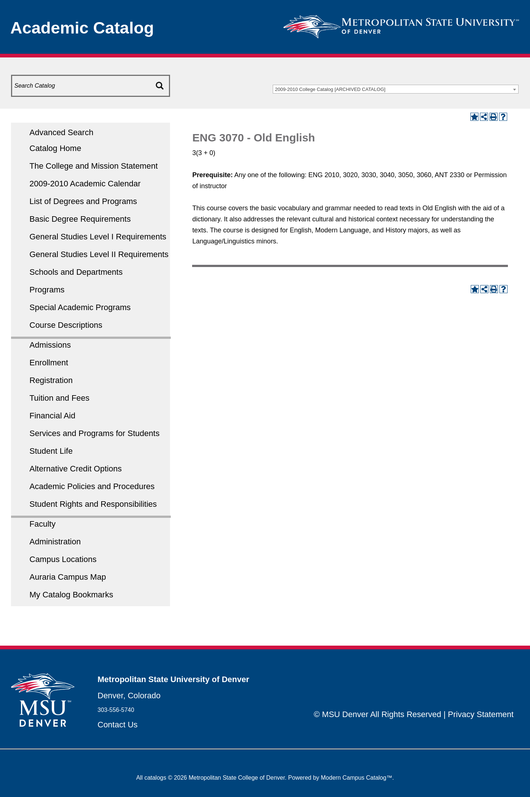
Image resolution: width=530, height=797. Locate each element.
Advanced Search (61, 132)
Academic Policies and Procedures (92, 486)
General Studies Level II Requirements (99, 254)
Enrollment (48, 362)
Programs (46, 289)
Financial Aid (52, 415)
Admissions (50, 345)
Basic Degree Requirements (80, 219)
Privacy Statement (481, 714)
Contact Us (118, 724)
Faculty (42, 524)
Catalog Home (55, 148)
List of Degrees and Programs (83, 201)
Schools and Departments (76, 272)
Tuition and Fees (59, 398)
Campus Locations (62, 559)
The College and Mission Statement (93, 166)
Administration (55, 541)
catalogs (155, 778)
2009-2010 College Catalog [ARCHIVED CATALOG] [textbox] (330, 89)
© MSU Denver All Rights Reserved (377, 714)
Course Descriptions (65, 325)
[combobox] (396, 89)
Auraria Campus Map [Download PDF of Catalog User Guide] (67, 577)
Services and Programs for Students (94, 433)
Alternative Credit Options (75, 468)
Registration (51, 380)
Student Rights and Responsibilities (93, 504)
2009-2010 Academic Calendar (85, 183)
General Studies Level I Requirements (97, 236)
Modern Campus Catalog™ (356, 778)
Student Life (51, 451)
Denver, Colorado (129, 695)
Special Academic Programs (80, 307)
